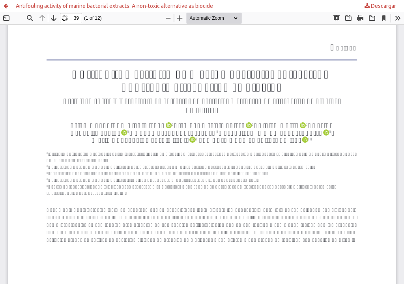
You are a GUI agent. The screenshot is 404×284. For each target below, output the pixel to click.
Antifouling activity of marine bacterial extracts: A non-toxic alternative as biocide (114, 6)
